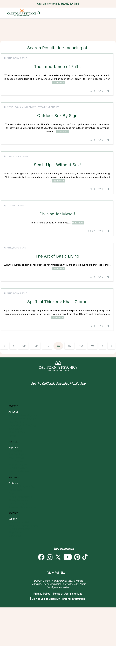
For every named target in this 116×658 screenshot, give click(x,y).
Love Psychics (17, 461)
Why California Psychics (22, 418)
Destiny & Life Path (19, 503)
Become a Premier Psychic (23, 525)
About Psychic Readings (22, 425)
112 (69, 345)
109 (35, 345)
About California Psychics (23, 415)
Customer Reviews (19, 471)
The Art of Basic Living (57, 280)
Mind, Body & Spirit (17, 58)
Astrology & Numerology (21, 114)
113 (81, 345)
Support (13, 518)
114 (92, 345)
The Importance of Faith (57, 66)
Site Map (77, 593)
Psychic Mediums (18, 467)
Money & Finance (18, 500)
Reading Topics (17, 454)
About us (13, 411)
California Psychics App (22, 486)
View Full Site (56, 572)
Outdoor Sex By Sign (57, 122)
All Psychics (15, 450)
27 (91, 255)
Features (13, 483)
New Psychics (16, 457)
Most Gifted (15, 428)
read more (58, 82)
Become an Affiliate (19, 522)
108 (23, 345)
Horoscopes (15, 489)
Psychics (13, 447)
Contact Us (15, 535)
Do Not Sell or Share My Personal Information (58, 598)
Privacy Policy (41, 593)
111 (58, 345)
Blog (11, 493)
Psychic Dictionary (19, 528)
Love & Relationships (48, 114)
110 (47, 345)
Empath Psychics (18, 464)
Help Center (15, 532)
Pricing (12, 435)
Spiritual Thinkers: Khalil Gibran (57, 329)
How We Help (16, 422)
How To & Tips (17, 432)
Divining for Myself (57, 238)
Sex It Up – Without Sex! (57, 182)
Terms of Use (61, 593)
